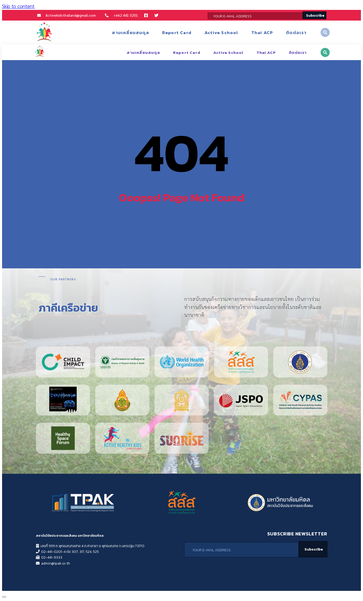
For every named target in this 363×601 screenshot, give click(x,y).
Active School (221, 32)
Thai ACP (262, 32)
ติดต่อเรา (296, 32)
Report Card (177, 32)
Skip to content (18, 6)
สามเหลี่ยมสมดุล (130, 32)
